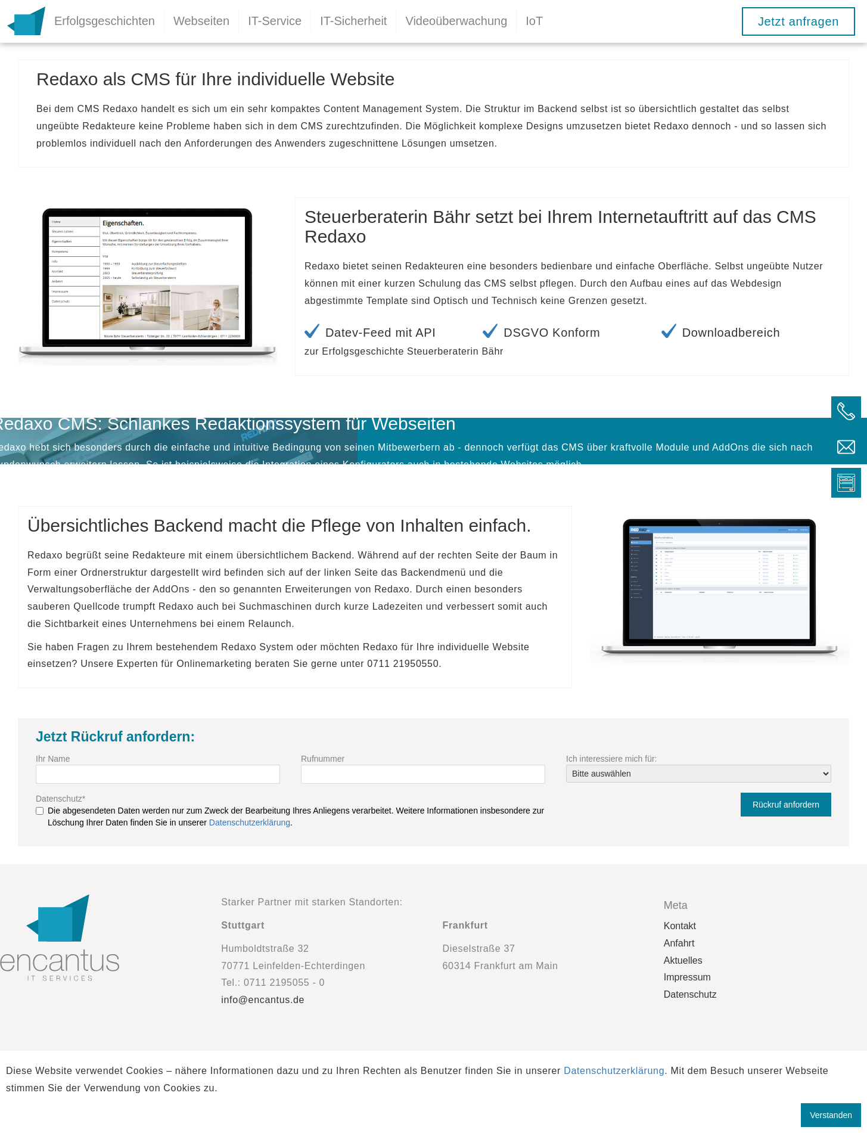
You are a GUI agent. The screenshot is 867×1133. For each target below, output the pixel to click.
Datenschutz (60, 798)
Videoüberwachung (456, 20)
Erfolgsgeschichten (104, 20)
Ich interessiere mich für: (611, 758)
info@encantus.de (262, 1000)
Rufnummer (322, 758)
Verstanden (831, 1115)
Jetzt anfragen (798, 21)
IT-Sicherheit (353, 20)
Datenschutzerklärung (249, 822)
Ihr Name (53, 758)
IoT (534, 20)
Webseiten (201, 20)
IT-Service (275, 20)
